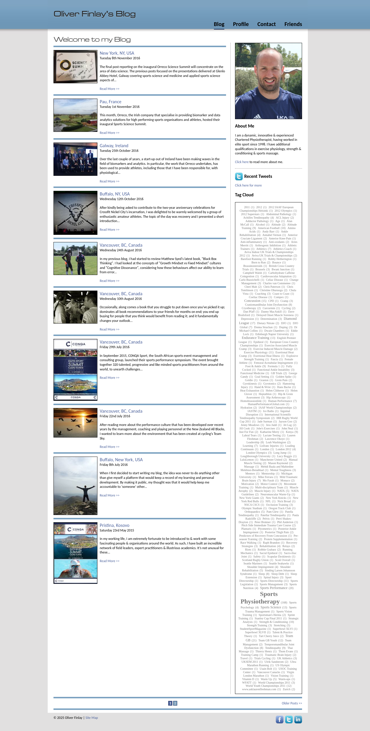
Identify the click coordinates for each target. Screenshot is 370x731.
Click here (242, 162)
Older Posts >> (292, 703)
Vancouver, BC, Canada (121, 245)
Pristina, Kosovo (115, 525)
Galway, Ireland (114, 145)
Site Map (92, 718)
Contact (266, 24)
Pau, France (110, 101)
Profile (241, 24)
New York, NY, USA (117, 53)
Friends (293, 24)
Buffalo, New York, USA (121, 459)
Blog (219, 24)
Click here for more (248, 185)
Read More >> (109, 89)
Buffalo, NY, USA (115, 194)
